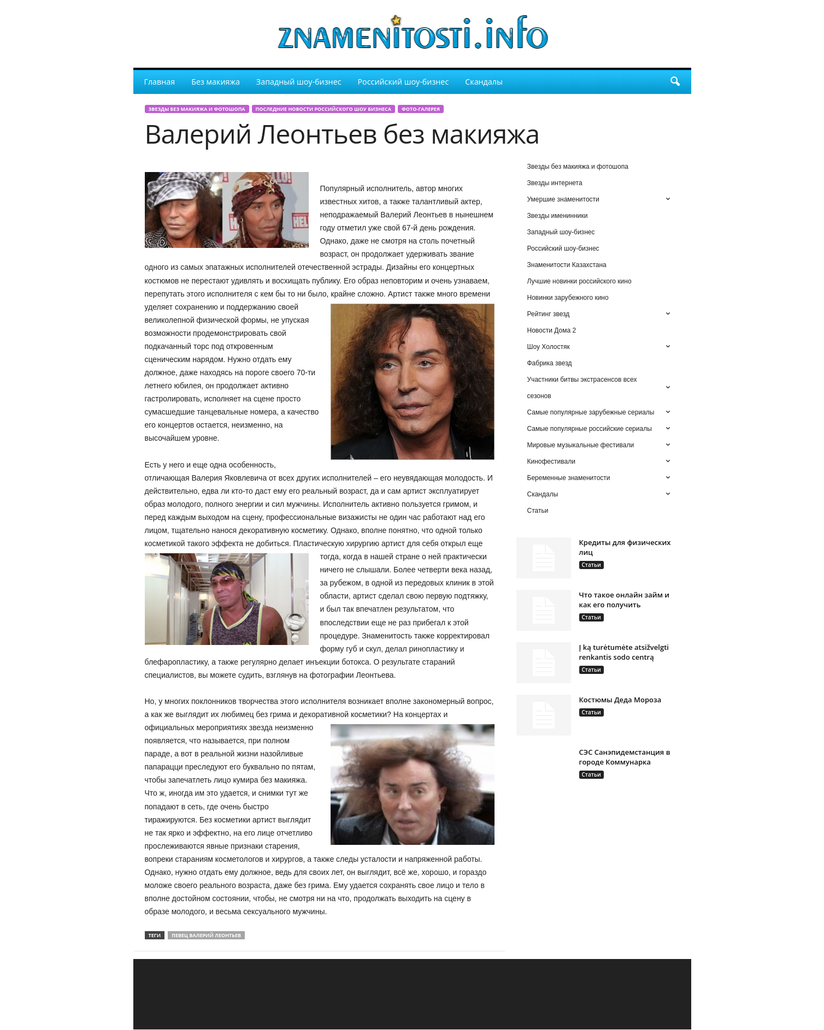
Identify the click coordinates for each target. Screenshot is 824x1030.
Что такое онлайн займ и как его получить (624, 599)
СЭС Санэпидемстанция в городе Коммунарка (624, 757)
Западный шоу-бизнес (299, 81)
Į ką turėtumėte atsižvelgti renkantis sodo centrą (624, 652)
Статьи (591, 565)
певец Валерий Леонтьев (206, 935)
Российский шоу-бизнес (403, 81)
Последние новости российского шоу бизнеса (323, 109)
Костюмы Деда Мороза (620, 700)
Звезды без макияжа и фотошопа (197, 109)
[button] (675, 82)
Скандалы (484, 81)
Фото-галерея (421, 109)
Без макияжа (215, 81)
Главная (159, 81)
